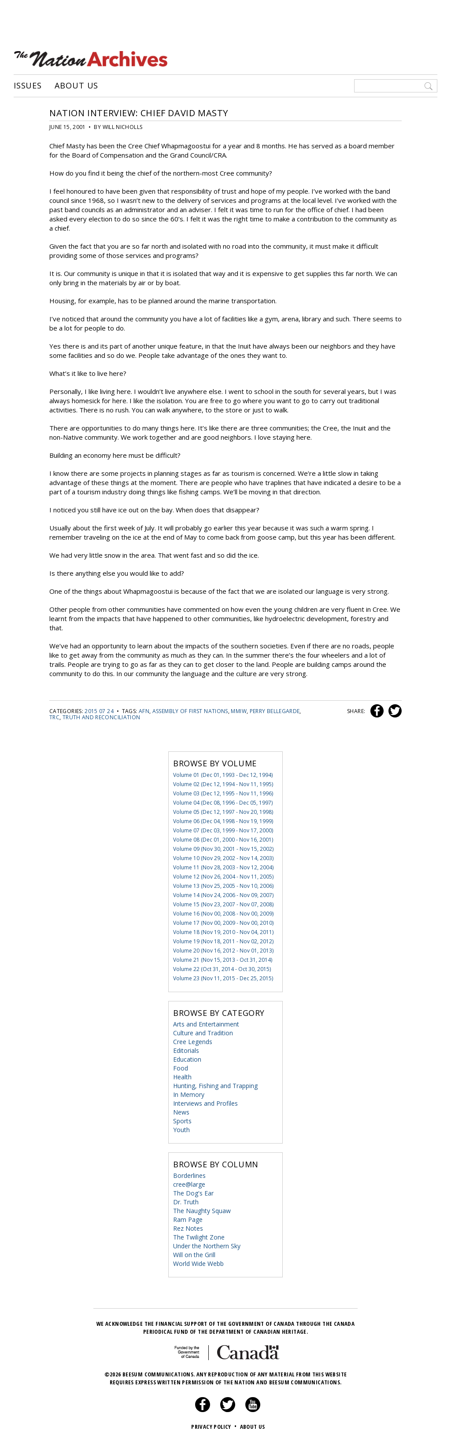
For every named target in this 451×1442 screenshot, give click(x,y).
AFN (144, 711)
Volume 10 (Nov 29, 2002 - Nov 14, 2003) (223, 858)
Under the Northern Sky (206, 1246)
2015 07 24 (99, 711)
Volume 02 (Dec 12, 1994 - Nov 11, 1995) (223, 784)
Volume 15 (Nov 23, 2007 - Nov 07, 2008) (223, 904)
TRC (54, 717)
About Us (76, 85)
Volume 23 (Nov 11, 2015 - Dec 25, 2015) (223, 978)
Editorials (186, 1050)
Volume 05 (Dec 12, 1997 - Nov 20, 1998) (223, 812)
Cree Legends (192, 1041)
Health (182, 1077)
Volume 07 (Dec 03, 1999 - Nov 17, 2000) (223, 830)
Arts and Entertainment (206, 1024)
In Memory (188, 1094)
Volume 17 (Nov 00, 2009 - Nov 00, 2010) (223, 923)
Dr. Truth (186, 1202)
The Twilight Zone (199, 1237)
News (181, 1112)
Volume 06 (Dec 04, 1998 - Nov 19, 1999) (223, 821)
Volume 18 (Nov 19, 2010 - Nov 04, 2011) (223, 932)
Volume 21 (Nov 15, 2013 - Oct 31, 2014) (222, 960)
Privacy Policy (214, 1427)
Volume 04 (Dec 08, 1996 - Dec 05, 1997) (223, 802)
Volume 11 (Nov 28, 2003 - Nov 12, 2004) (223, 867)
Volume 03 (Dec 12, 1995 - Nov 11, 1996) (223, 793)
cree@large (189, 1184)
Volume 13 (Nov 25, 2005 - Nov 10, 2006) (223, 886)
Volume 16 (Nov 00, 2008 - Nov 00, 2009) (223, 913)
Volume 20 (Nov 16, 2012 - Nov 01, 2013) (223, 950)
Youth (181, 1130)
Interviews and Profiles (205, 1103)
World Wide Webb (198, 1263)
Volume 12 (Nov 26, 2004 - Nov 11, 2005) (223, 876)
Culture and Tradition (203, 1033)
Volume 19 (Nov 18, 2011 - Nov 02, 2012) (223, 941)
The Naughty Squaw (202, 1211)
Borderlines (189, 1175)
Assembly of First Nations (190, 711)
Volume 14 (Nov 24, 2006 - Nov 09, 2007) (223, 895)
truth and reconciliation (101, 717)
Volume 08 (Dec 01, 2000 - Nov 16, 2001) (223, 839)
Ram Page (188, 1219)
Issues (28, 85)
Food (180, 1068)
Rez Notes (188, 1228)
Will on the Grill (194, 1255)
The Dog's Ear (193, 1193)
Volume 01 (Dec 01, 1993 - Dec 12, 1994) (223, 775)
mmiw (238, 711)
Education (187, 1059)
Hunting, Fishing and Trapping (215, 1086)
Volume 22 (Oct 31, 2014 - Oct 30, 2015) (222, 969)
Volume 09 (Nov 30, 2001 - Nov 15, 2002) (223, 849)
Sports (182, 1121)
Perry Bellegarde (275, 711)
